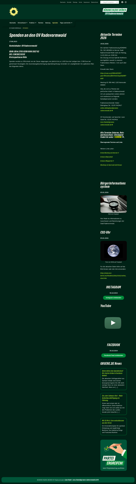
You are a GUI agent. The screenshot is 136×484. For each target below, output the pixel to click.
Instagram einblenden (113, 298)
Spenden (25, 28)
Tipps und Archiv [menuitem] (65, 23)
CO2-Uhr (105, 232)
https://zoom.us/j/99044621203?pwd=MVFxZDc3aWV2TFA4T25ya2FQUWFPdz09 (113, 75)
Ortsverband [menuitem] (22, 23)
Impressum (87, 2)
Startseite (62, 2)
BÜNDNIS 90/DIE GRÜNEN (114, 10)
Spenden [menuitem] (55, 23)
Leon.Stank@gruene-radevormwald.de (85, 480)
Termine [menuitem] (40, 23)
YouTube (105, 306)
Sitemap (75, 2)
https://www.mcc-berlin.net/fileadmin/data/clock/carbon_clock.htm (113, 275)
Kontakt (69, 2)
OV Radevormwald (15, 28)
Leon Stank (68, 480)
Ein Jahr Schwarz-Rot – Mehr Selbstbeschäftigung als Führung (112, 398)
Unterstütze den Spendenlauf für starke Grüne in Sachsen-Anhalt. (112, 373)
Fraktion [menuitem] (32, 23)
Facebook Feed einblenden (113, 355)
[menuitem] (62, 2)
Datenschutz (94, 2)
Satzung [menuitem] (47, 23)
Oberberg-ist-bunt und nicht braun (111, 165)
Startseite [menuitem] (13, 23)
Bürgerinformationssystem (113, 185)
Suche (80, 2)
